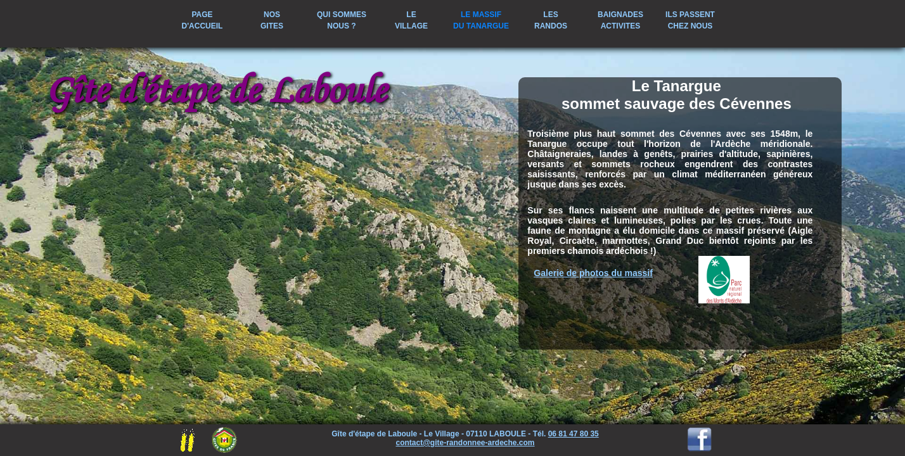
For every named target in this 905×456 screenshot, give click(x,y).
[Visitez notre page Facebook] (699, 448)
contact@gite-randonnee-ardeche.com (464, 442)
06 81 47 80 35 (573, 433)
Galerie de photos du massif (593, 273)
